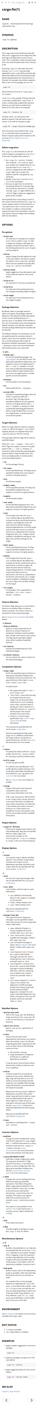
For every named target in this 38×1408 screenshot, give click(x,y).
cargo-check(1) (13, 71)
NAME (5, 19)
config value (21, 729)
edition (32, 154)
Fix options (7, 232)
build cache (31, 740)
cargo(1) (5, 1391)
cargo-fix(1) (11, 9)
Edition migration (10, 147)
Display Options (9, 848)
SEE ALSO (7, 1386)
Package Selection (10, 307)
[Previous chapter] (6, 1400)
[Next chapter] (31, 1400)
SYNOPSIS (7, 35)
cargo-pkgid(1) (11, 359)
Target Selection (9, 422)
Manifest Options (10, 1008)
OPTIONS (7, 224)
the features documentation (15, 617)
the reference (14, 780)
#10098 (8, 1213)
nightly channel (11, 1209)
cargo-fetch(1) (17, 1105)
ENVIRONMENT (11, 1309)
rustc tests (10, 776)
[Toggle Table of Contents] (2, 2)
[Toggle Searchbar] (9, 2)
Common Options (10, 1132)
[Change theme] (5, 2)
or (13, 1157)
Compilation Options (11, 666)
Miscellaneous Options (12, 1238)
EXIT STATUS (9, 1325)
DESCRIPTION (10, 48)
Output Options (9, 822)
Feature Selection (10, 602)
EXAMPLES (8, 1340)
